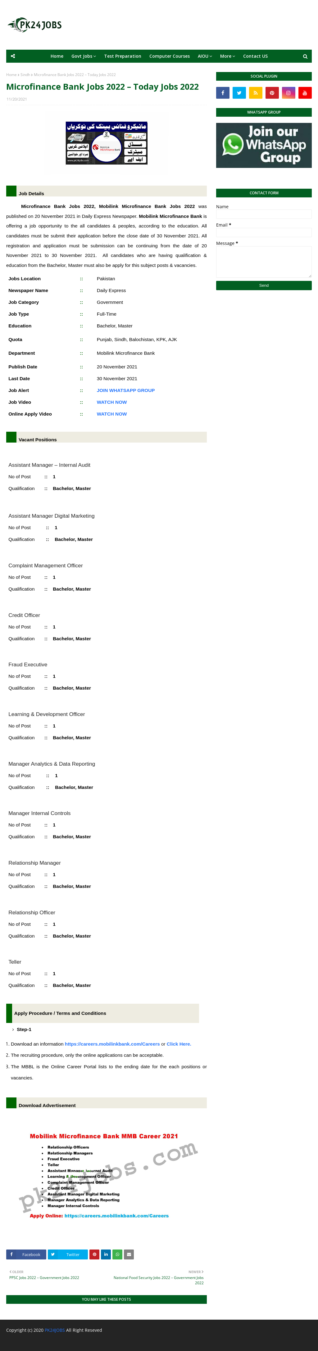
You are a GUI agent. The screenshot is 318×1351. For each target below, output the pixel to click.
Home (11, 74)
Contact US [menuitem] (255, 56)
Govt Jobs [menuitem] (81, 56)
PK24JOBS (55, 1330)
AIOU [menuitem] (203, 56)
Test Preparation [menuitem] (122, 56)
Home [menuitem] (57, 56)
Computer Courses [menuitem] (169, 56)
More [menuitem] (225, 56)
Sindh (25, 74)
